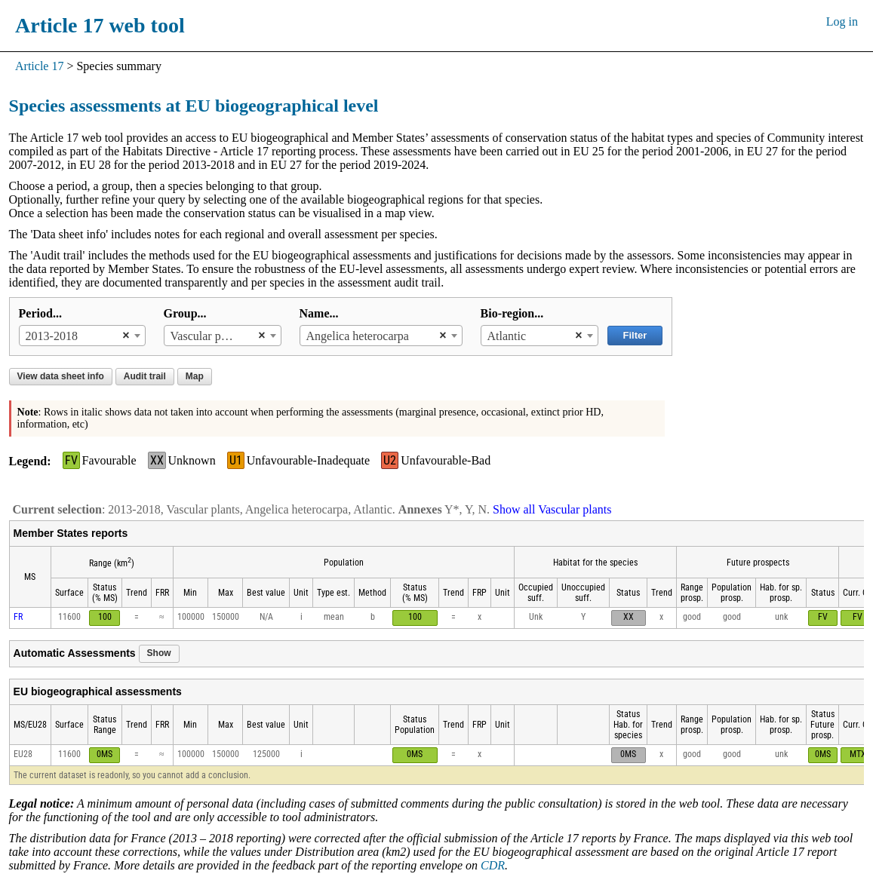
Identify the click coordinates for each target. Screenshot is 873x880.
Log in (842, 21)
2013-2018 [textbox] (52, 336)
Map (195, 376)
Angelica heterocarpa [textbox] (357, 336)
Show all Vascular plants (552, 509)
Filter (635, 335)
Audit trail (145, 376)
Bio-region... (512, 313)
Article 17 (39, 66)
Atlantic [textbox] (507, 336)
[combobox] (82, 335)
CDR (493, 865)
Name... (319, 313)
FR (18, 617)
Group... (185, 313)
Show (159, 653)
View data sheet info (60, 376)
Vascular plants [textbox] (207, 336)
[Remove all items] (122, 335)
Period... (40, 313)
